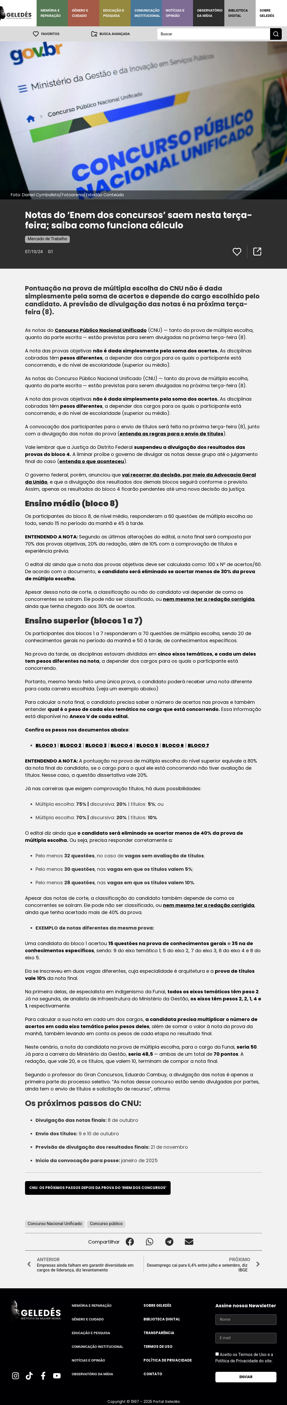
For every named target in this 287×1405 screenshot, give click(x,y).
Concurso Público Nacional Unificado (101, 330)
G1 (50, 251)
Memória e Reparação (51, 13)
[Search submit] (276, 34)
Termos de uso (158, 1346)
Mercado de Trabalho (47, 238)
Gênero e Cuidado (80, 13)
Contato (153, 1373)
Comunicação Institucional (147, 13)
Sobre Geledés (267, 13)
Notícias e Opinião (175, 13)
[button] (130, 1241)
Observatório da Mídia (209, 13)
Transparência (159, 1332)
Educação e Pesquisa (113, 13)
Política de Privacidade (168, 1360)
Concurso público (106, 1223)
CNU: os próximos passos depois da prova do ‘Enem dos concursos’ (97, 1187)
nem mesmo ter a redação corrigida (208, 599)
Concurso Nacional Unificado (55, 1223)
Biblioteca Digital (238, 13)
